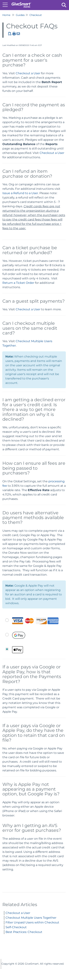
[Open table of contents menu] (6, 4)
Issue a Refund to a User (20, 193)
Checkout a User (28, 73)
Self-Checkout (16, 927)
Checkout (35, 15)
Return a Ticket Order (18, 283)
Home (6, 15)
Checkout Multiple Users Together (31, 917)
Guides (20, 15)
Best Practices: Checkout (24, 932)
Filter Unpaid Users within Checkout (32, 922)
